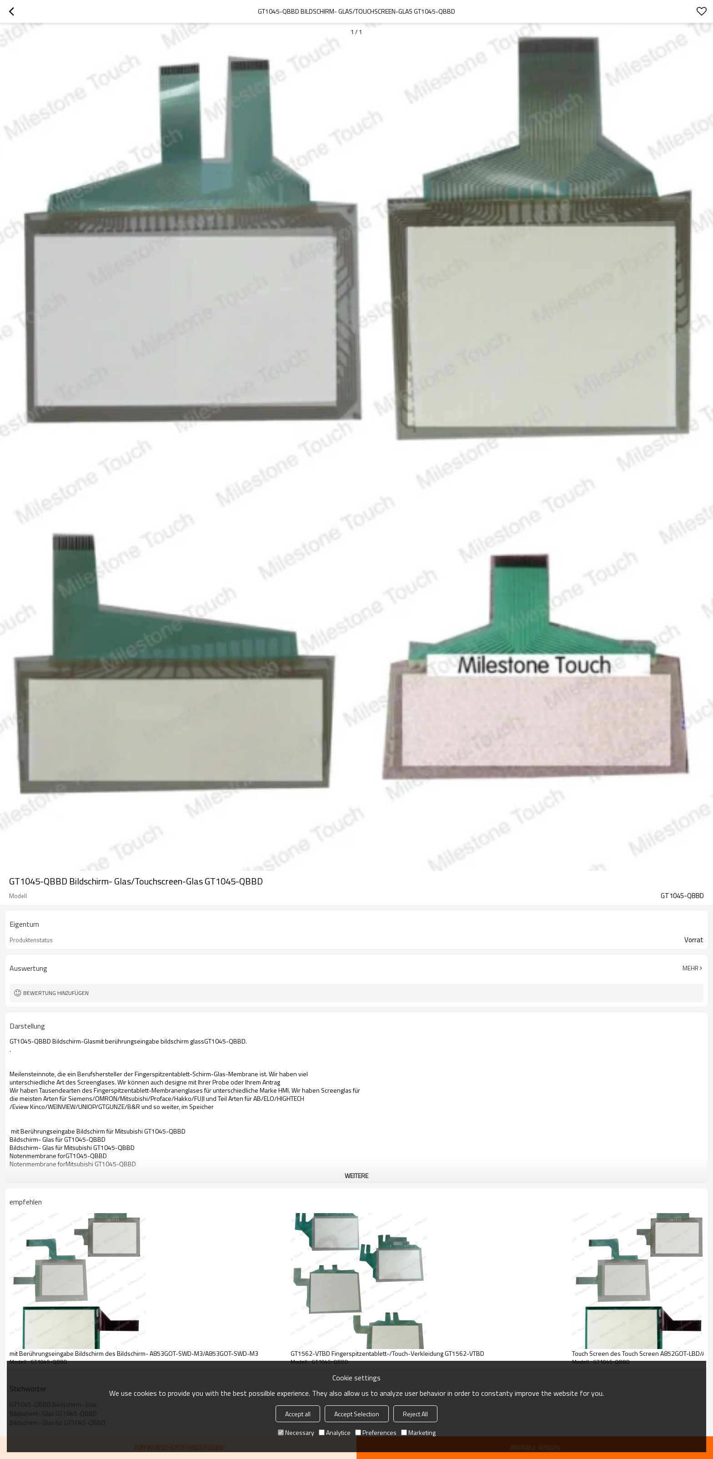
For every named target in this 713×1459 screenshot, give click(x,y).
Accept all (298, 1414)
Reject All (415, 1414)
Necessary (296, 1432)
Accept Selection (356, 1414)
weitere (356, 1175)
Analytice (335, 1432)
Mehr (690, 968)
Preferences (376, 1432)
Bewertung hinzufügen (56, 993)
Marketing (418, 1432)
